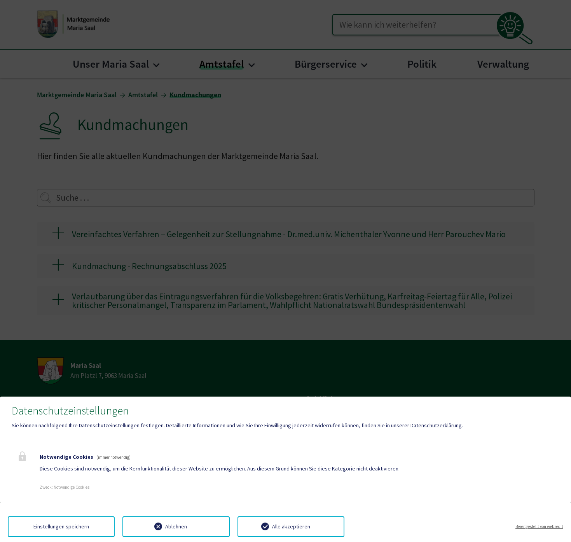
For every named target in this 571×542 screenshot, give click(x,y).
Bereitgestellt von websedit (539, 526)
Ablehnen (176, 526)
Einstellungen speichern (61, 526)
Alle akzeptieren (291, 526)
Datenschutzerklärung (436, 425)
